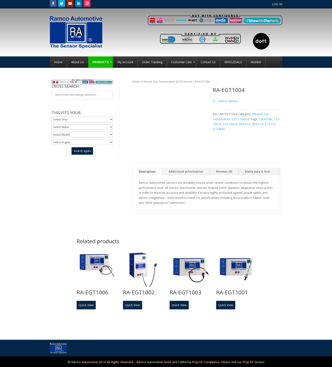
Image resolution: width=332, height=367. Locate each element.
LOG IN (277, 4)
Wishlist (256, 62)
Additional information (186, 171)
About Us (77, 62)
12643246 (265, 119)
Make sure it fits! (257, 171)
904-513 (244, 124)
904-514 (257, 124)
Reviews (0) (224, 171)
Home (58, 62)
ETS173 (270, 124)
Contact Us (208, 62)
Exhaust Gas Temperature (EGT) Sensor (167, 81)
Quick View (86, 305)
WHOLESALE (233, 62)
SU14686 (219, 129)
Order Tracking (152, 62)
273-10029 (230, 124)
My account (125, 62)
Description (147, 171)
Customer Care (181, 62)
